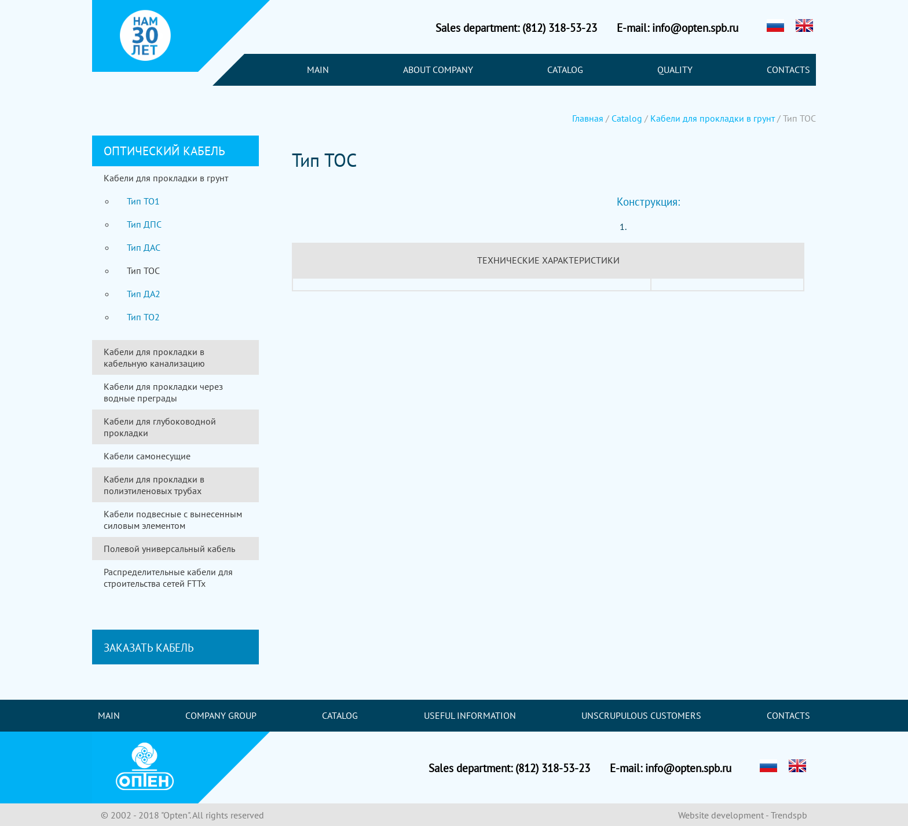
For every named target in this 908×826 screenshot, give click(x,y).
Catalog (565, 69)
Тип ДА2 (143, 293)
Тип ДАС (143, 247)
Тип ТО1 (143, 201)
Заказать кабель (149, 647)
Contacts (788, 69)
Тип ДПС (144, 224)
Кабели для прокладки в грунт (712, 118)
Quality (675, 69)
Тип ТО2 (143, 317)
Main (318, 69)
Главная (587, 118)
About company (438, 69)
